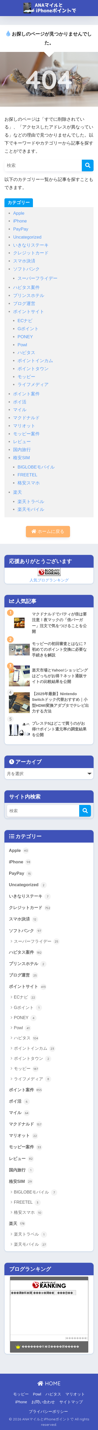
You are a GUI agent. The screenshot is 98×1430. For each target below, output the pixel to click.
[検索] (88, 165)
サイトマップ (71, 1402)
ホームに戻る (47, 531)
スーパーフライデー (37, 278)
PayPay (20, 229)
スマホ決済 (24, 261)
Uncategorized (27, 237)
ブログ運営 (24, 303)
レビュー (22, 441)
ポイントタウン (33, 368)
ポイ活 (19, 401)
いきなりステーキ (31, 245)
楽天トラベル (31, 501)
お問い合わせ (43, 1402)
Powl (22, 344)
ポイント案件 (26, 393)
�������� (76, 1338)
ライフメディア (33, 384)
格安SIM (21, 457)
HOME (49, 1383)
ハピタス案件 (26, 287)
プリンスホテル (28, 295)
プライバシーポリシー (48, 1411)
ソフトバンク (26, 269)
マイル (19, 409)
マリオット (24, 425)
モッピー (26, 376)
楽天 (17, 492)
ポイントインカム (35, 360)
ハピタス (26, 352)
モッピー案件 (26, 433)
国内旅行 (22, 449)
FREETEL (27, 474)
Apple (18, 213)
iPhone (20, 221)
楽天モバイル (31, 509)
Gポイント (28, 328)
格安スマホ (29, 482)
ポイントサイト (28, 311)
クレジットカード (31, 252)
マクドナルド (26, 417)
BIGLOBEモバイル (36, 467)
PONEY (25, 336)
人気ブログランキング (49, 580)
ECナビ (25, 320)
